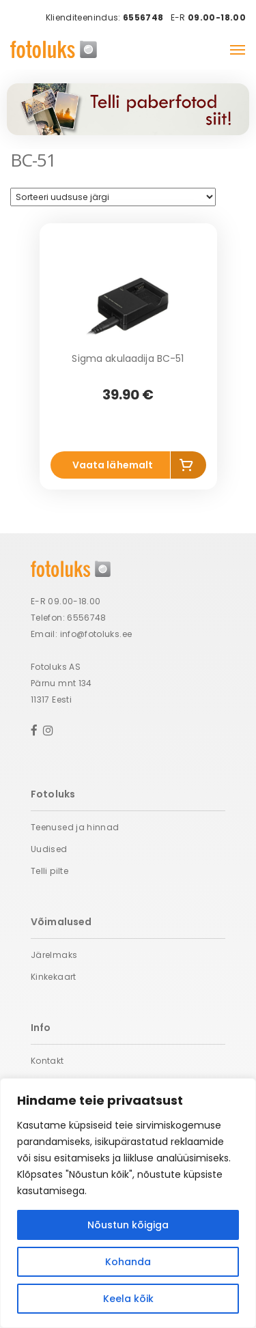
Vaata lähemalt (113, 465)
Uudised (49, 849)
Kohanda (128, 1262)
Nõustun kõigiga (128, 1225)
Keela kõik (128, 1298)
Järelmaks (54, 955)
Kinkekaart (53, 977)
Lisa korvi (188, 467)
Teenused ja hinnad (75, 827)
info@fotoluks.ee (96, 634)
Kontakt (47, 1060)
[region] (128, 1203)
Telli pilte (49, 871)
